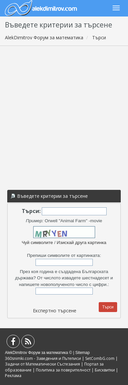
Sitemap (82, 352)
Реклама (13, 375)
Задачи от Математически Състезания (42, 364)
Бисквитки (105, 370)
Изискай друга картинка (81, 242)
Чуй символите (37, 242)
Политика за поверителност (63, 370)
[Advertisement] (64, 116)
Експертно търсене (54, 310)
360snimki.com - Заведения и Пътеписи (43, 358)
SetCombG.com (100, 358)
